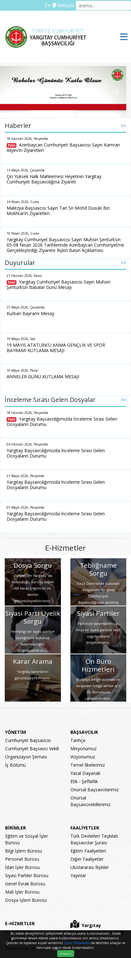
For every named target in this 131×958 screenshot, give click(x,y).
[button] (9, 91)
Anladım (65, 953)
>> (123, 125)
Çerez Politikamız (77, 943)
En (48, 5)
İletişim (63, 5)
